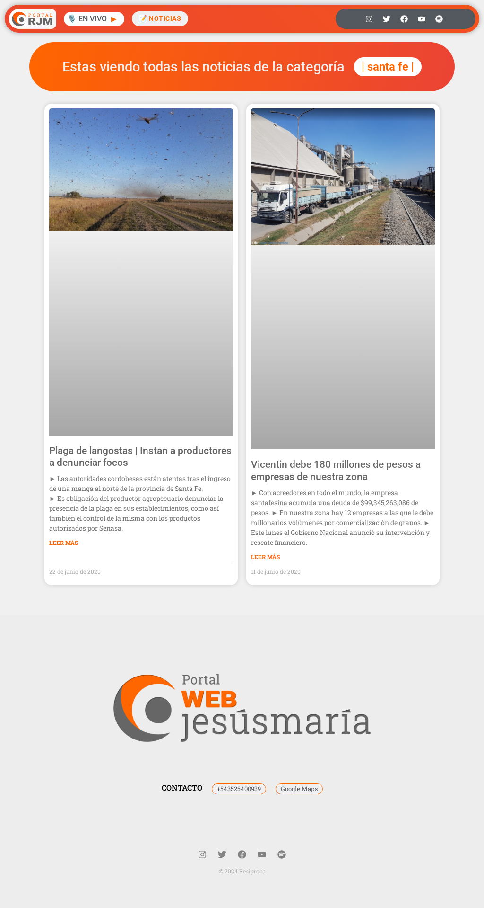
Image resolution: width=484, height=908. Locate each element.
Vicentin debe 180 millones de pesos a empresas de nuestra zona (336, 470)
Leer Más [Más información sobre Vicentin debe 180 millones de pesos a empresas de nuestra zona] (265, 557)
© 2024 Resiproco (242, 871)
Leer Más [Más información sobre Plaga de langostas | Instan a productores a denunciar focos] (63, 542)
